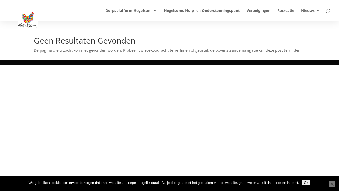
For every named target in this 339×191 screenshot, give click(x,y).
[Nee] (332, 184)
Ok (306, 183)
